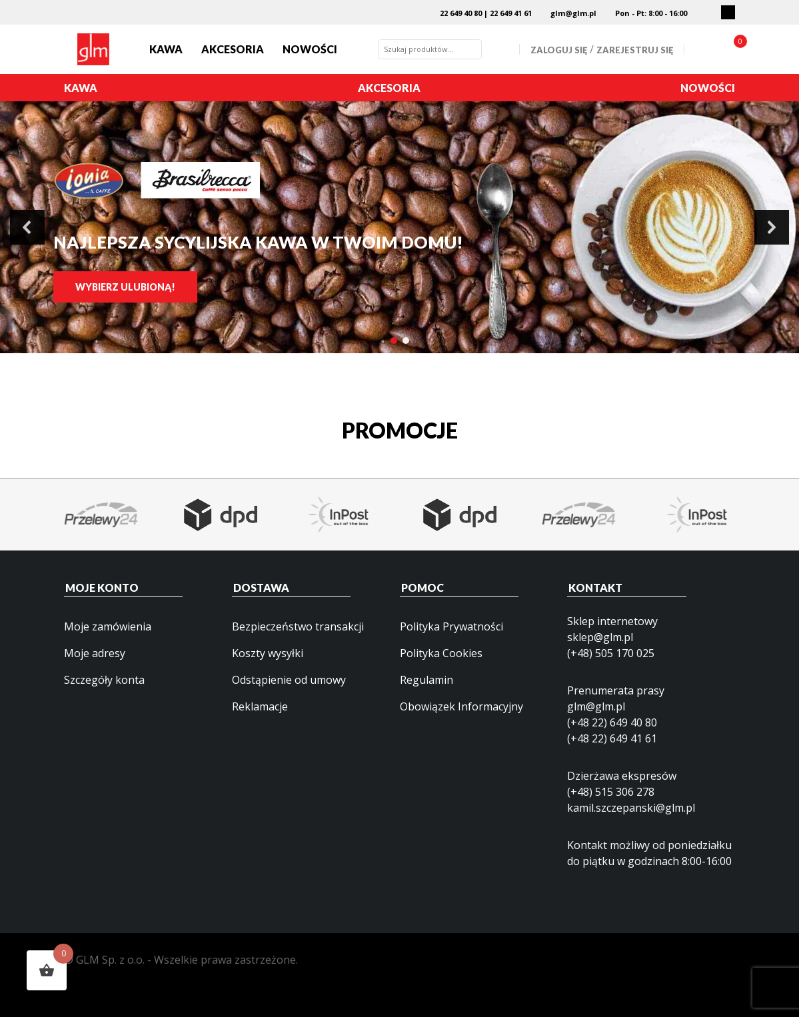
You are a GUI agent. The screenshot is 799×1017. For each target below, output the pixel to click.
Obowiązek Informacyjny (461, 706)
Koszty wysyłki (267, 653)
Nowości (310, 49)
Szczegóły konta (104, 679)
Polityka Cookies (441, 653)
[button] (27, 227)
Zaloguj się (558, 50)
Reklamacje (260, 706)
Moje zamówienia (107, 626)
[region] (399, 227)
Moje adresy (94, 653)
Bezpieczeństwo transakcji (298, 626)
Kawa (166, 49)
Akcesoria (232, 49)
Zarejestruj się (634, 50)
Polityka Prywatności (451, 626)
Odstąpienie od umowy (289, 679)
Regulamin (426, 679)
